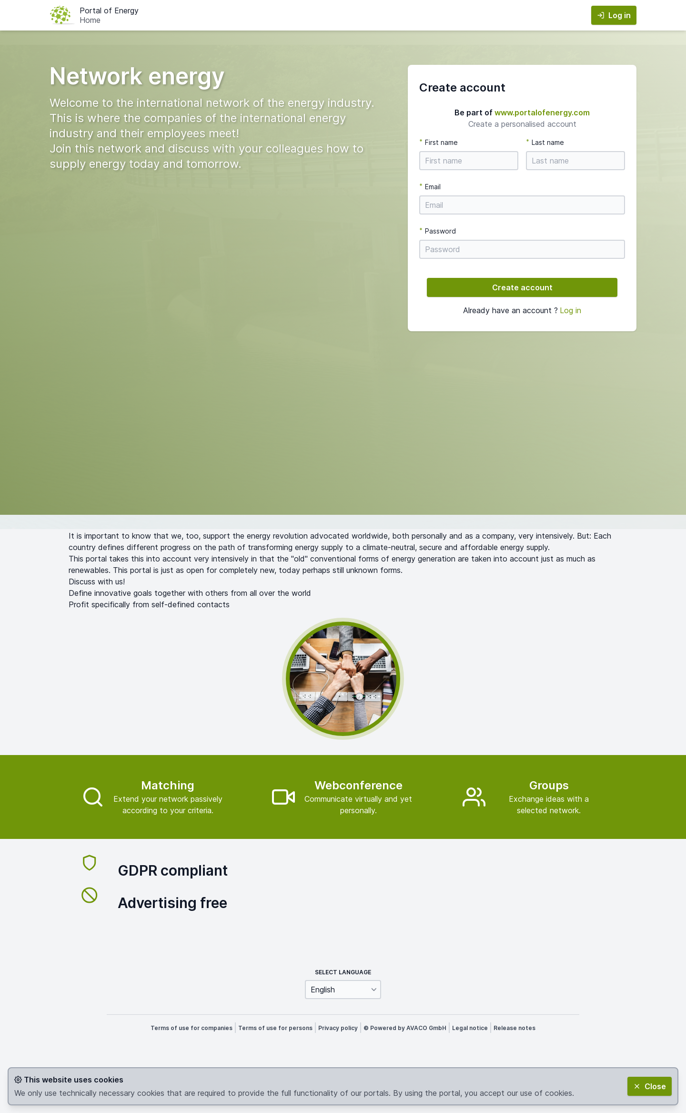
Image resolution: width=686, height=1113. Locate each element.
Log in (570, 310)
